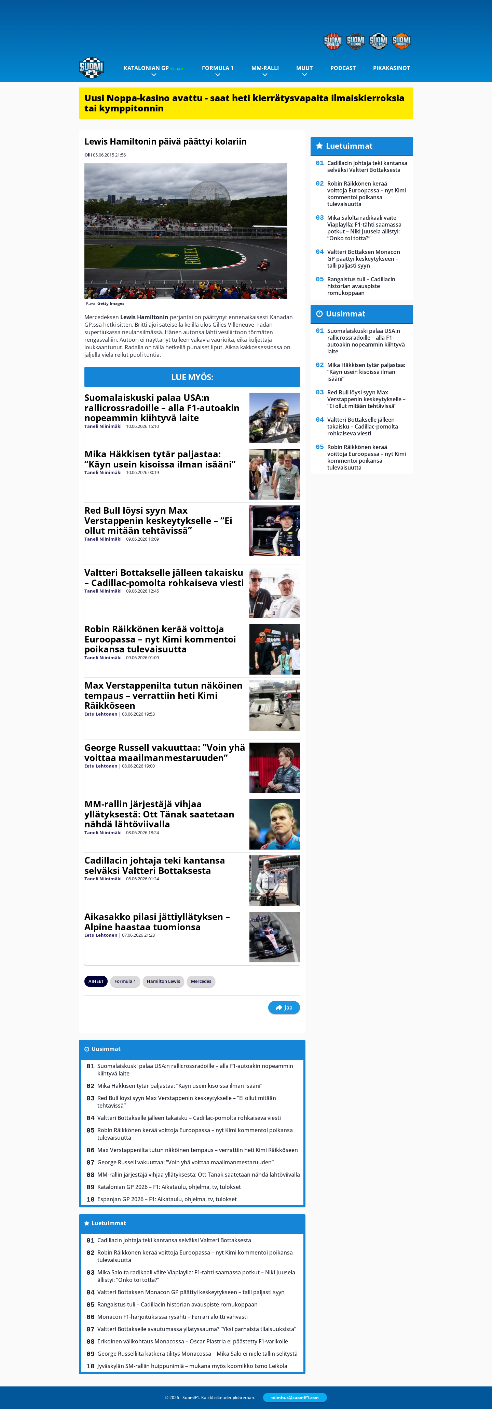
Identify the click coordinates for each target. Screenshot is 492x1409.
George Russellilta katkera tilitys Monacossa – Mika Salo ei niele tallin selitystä (197, 1353)
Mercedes (201, 981)
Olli (88, 155)
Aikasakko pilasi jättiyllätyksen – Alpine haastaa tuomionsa (157, 921)
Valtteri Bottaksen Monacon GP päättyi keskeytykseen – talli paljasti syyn (191, 1292)
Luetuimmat (109, 1223)
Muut (304, 68)
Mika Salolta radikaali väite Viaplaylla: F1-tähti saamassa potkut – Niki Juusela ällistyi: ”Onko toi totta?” (196, 1276)
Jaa (284, 1007)
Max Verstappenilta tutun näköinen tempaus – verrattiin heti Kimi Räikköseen (163, 695)
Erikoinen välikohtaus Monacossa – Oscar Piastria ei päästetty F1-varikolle (192, 1341)
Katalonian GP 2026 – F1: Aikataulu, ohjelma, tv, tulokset (169, 1187)
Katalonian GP (154, 68)
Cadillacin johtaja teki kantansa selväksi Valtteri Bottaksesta (154, 865)
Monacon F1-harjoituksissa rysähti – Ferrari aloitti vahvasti (172, 1316)
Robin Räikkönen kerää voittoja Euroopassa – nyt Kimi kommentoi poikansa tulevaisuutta (160, 639)
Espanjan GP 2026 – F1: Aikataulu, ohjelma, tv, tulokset (167, 1199)
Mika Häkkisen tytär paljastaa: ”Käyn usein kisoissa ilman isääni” (160, 459)
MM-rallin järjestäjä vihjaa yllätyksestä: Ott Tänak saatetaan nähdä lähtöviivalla (159, 814)
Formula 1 (218, 68)
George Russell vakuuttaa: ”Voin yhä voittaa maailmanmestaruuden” (164, 752)
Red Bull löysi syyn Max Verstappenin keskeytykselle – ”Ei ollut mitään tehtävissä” (158, 520)
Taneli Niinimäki (103, 426)
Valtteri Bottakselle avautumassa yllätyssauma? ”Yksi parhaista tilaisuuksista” (196, 1329)
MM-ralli (265, 68)
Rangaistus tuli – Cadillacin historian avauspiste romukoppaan (177, 1304)
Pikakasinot (391, 68)
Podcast (343, 68)
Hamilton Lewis (163, 981)
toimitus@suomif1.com (295, 1397)
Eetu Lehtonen (101, 714)
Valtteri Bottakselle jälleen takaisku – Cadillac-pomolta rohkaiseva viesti (164, 577)
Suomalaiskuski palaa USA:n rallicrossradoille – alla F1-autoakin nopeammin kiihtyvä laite (162, 407)
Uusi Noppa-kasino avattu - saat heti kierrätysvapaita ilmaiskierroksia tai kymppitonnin (244, 103)
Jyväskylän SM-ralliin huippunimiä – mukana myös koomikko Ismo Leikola (192, 1366)
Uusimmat (106, 1049)
